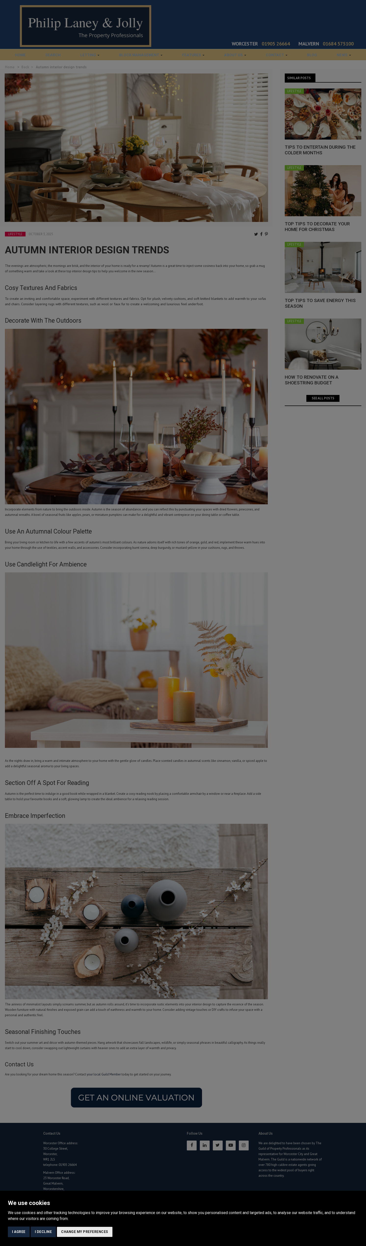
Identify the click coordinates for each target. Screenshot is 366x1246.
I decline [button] (43, 1232)
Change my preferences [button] (84, 1232)
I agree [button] (19, 1232)
